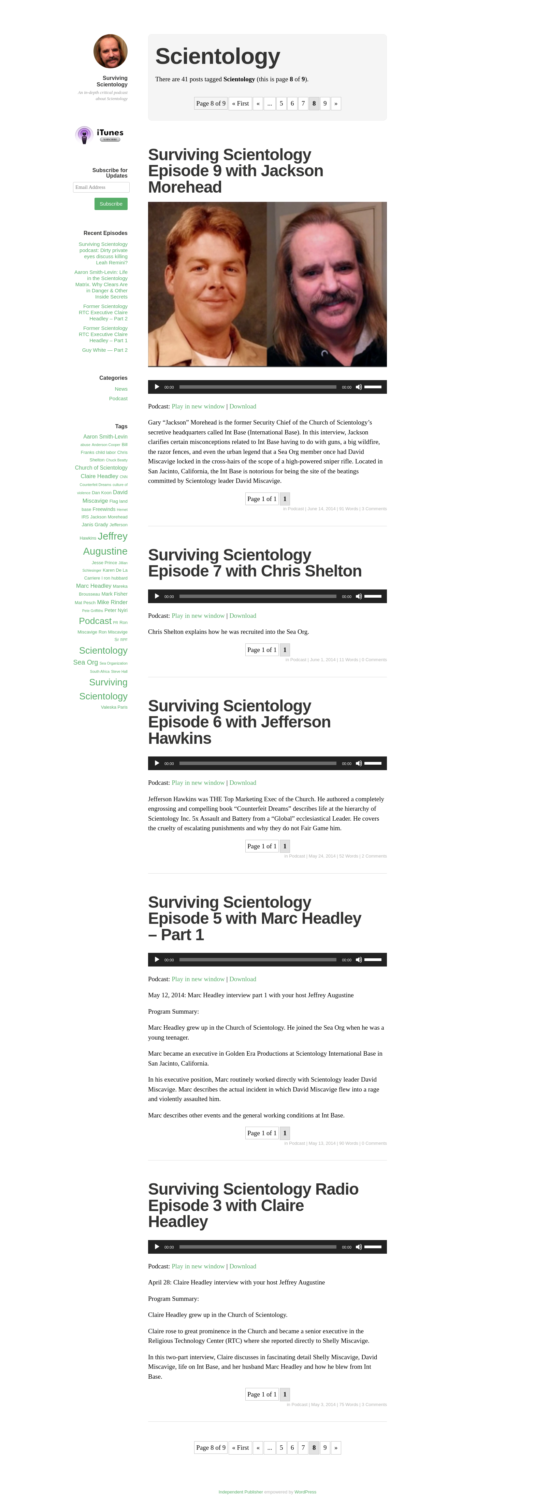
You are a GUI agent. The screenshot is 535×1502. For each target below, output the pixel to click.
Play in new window (198, 406)
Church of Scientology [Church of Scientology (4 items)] (101, 468)
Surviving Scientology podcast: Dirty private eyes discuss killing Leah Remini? (103, 253)
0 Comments (374, 659)
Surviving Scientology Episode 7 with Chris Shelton (255, 563)
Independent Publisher (241, 1491)
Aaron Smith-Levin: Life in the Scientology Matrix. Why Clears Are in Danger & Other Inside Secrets (101, 284)
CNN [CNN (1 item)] (124, 477)
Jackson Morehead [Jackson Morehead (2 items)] (109, 516)
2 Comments (374, 856)
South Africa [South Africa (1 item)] (100, 671)
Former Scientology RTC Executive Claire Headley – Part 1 (103, 334)
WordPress (305, 1491)
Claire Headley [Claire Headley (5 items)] (99, 476)
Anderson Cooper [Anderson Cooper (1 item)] (106, 445)
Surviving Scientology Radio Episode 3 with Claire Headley (253, 1205)
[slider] (258, 387)
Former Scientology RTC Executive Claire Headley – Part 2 (103, 312)
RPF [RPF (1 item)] (124, 640)
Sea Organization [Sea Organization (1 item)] (114, 663)
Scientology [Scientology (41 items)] (103, 650)
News (121, 389)
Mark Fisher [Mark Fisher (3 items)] (114, 594)
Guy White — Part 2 (105, 350)
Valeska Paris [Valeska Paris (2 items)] (114, 707)
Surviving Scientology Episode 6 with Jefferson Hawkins (239, 722)
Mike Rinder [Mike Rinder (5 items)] (112, 602)
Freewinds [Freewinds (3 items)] (104, 509)
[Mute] (359, 387)
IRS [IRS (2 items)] (85, 516)
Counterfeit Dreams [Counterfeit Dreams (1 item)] (95, 485)
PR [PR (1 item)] (115, 623)
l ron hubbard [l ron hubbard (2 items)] (115, 578)
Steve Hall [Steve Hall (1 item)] (119, 671)
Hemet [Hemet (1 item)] (122, 509)
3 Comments (374, 508)
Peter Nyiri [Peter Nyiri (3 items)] (116, 610)
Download (242, 406)
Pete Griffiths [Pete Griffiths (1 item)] (92, 611)
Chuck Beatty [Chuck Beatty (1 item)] (117, 460)
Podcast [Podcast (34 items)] (95, 621)
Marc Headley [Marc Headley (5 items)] (94, 586)
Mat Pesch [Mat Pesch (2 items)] (85, 602)
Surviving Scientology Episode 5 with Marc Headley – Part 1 (254, 918)
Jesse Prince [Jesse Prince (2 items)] (104, 562)
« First (240, 103)
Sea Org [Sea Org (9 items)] (85, 662)
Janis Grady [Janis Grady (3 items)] (95, 524)
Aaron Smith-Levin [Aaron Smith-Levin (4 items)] (105, 437)
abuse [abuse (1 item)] (85, 445)
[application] (267, 387)
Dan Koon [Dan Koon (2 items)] (102, 492)
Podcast (296, 508)
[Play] (157, 387)
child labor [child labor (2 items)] (106, 452)
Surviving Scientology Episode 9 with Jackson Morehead (235, 170)
